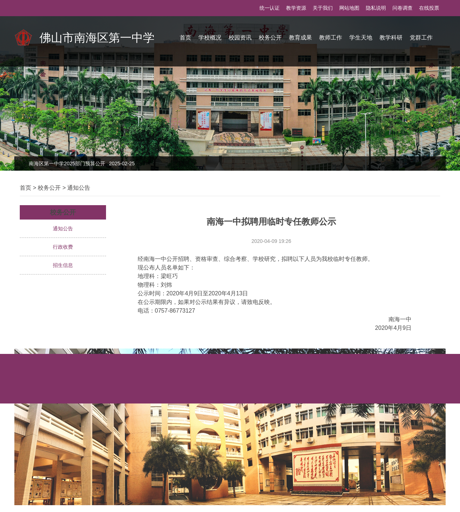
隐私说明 (376, 8)
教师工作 (330, 37)
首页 (185, 37)
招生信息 (63, 265)
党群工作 (421, 37)
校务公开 (270, 37)
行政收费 (63, 247)
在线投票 (429, 8)
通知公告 (78, 188)
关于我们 (323, 8)
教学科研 (391, 37)
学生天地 (360, 37)
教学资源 (296, 8)
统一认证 (269, 8)
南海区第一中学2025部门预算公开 (82, 163)
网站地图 (349, 8)
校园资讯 (240, 37)
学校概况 (209, 37)
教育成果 (300, 37)
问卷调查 (402, 8)
